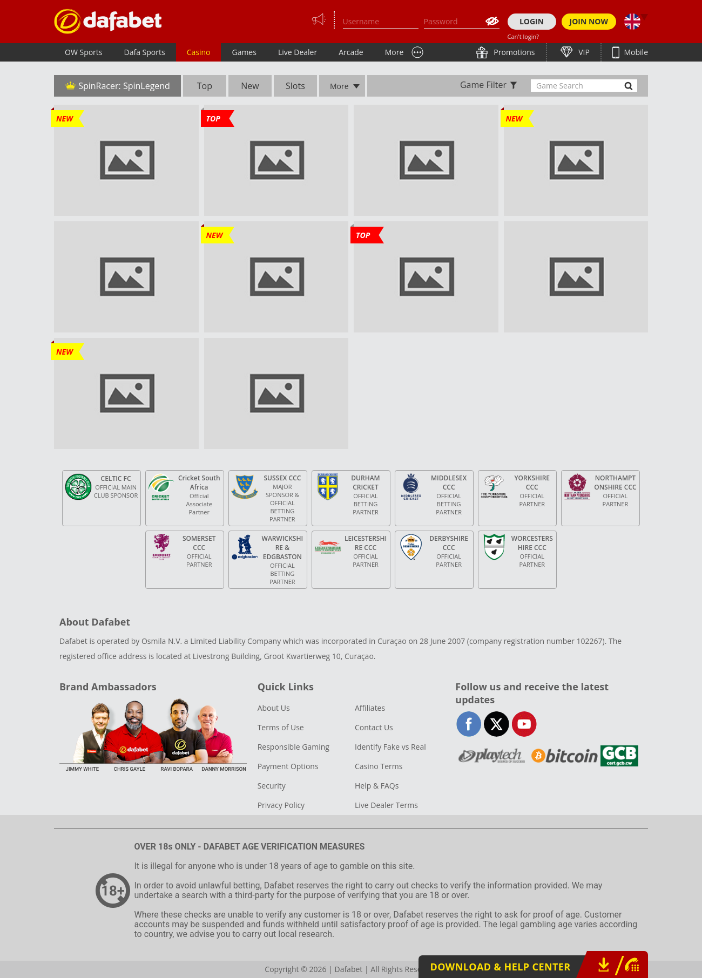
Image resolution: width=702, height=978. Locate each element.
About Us (274, 708)
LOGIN (531, 21)
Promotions (513, 52)
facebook (469, 724)
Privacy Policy (281, 805)
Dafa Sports (144, 52)
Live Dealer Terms (386, 805)
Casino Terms (378, 766)
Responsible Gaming (293, 747)
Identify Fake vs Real (390, 747)
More (394, 52)
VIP (583, 52)
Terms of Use (281, 727)
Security (272, 785)
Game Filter (483, 85)
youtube (524, 724)
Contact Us (374, 727)
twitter (496, 724)
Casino (199, 52)
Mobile (635, 52)
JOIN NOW (589, 21)
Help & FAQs (377, 785)
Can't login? (523, 36)
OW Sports (84, 52)
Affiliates (370, 708)
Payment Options (288, 766)
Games (244, 52)
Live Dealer (297, 52)
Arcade (351, 52)
